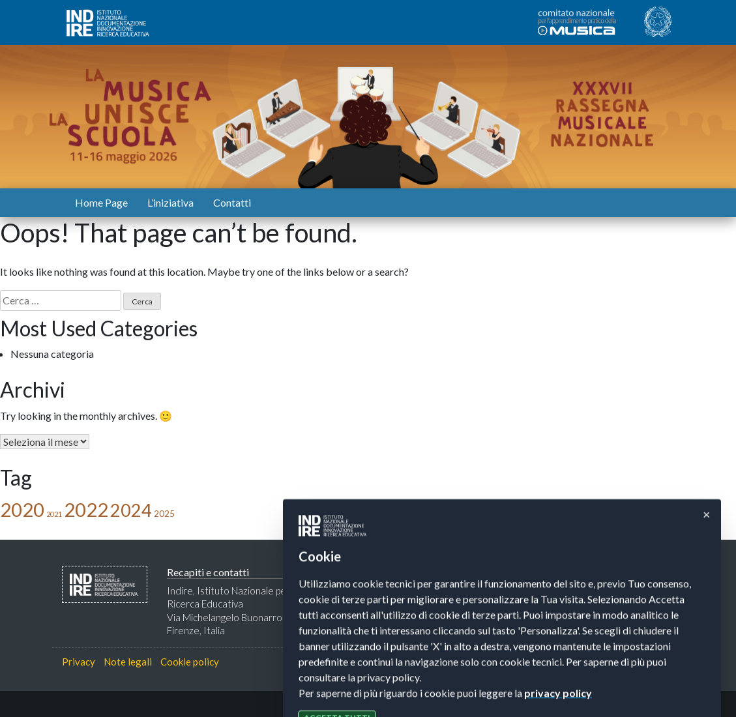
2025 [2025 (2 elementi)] (164, 513)
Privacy (78, 661)
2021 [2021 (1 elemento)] (54, 514)
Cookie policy (189, 661)
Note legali (128, 661)
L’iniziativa (170, 202)
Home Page (101, 202)
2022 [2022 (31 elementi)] (86, 509)
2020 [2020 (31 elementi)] (22, 509)
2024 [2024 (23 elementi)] (131, 510)
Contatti (232, 202)
